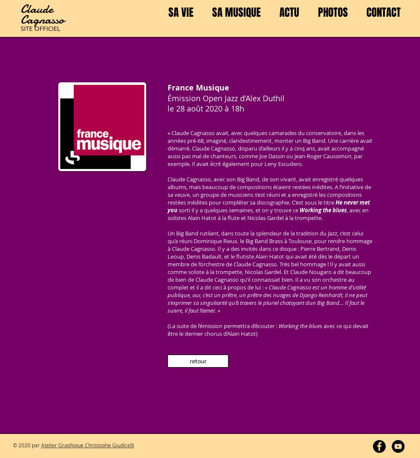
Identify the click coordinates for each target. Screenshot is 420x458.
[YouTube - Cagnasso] (398, 446)
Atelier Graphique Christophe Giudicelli (87, 445)
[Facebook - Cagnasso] (379, 446)
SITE (27, 28)
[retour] (198, 361)
